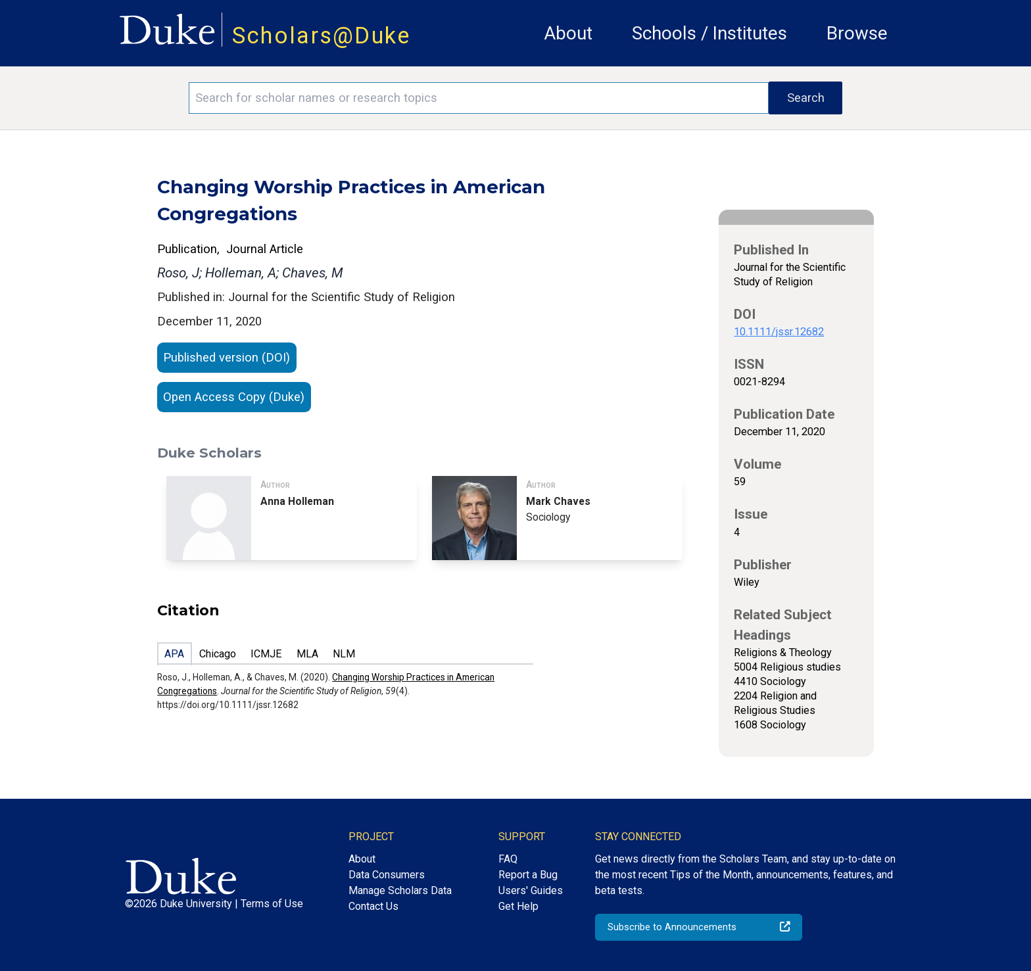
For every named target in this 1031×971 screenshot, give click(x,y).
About (568, 33)
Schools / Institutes (709, 33)
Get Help (518, 906)
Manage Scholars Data (400, 890)
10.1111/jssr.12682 (779, 331)
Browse (857, 33)
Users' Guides (530, 890)
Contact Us (373, 906)
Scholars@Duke (321, 35)
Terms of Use (272, 903)
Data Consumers (386, 874)
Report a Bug (528, 874)
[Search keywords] (479, 98)
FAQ (507, 859)
